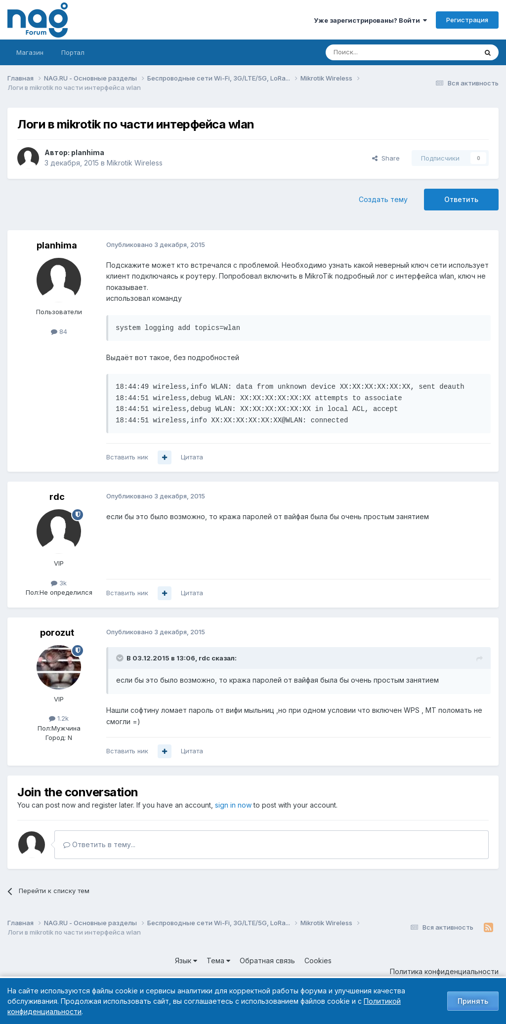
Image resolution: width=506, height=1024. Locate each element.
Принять (473, 1001)
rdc (57, 497)
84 (59, 331)
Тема (218, 960)
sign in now (233, 805)
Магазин (29, 52)
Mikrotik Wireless (135, 163)
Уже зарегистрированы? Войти (370, 20)
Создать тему (383, 199)
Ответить (461, 199)
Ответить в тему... (99, 844)
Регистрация (467, 20)
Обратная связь (267, 960)
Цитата (192, 457)
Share (386, 158)
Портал (72, 52)
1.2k (59, 718)
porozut (57, 632)
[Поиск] (374, 52)
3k (59, 583)
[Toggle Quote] (120, 658)
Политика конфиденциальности (444, 971)
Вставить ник (127, 457)
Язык (186, 960)
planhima (87, 152)
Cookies (318, 960)
